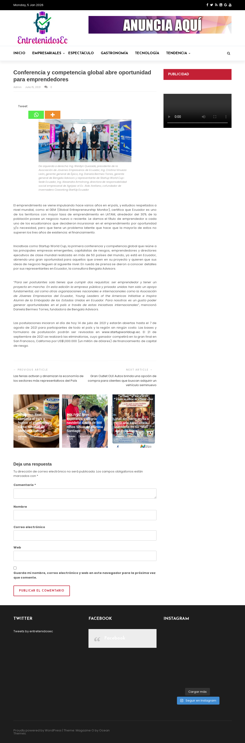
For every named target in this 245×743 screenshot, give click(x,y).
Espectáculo (81, 53)
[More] (52, 111)
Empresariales (48, 53)
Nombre (20, 506)
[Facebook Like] (15, 107)
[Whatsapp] (36, 111)
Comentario (24, 485)
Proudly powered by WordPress (37, 730)
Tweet (22, 106)
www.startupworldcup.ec (121, 332)
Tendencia (178, 53)
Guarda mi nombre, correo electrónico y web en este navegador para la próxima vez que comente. (84, 575)
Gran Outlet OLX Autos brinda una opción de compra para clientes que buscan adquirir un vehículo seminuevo (122, 380)
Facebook (114, 638)
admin (17, 87)
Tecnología (147, 53)
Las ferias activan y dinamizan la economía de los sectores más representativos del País (48, 378)
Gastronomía (114, 53)
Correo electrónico (29, 527)
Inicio (19, 53)
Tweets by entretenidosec (33, 631)
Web (17, 547)
